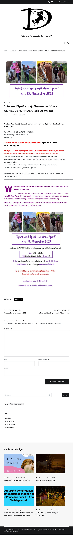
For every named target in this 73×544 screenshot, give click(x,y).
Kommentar (8, 331)
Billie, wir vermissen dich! (45, 483)
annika (6, 115)
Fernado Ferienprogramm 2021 (20, 311)
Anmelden (8, 421)
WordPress (14, 534)
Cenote (54, 532)
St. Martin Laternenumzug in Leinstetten (47, 517)
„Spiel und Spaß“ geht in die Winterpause (53, 313)
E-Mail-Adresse (44, 362)
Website (6, 371)
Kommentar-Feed (10, 427)
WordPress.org (9, 430)
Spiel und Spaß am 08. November (17, 483)
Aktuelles (7, 102)
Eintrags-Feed (9, 424)
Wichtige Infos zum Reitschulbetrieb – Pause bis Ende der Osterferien (18, 517)
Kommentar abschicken (57, 384)
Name (6, 362)
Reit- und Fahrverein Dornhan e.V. (36, 36)
